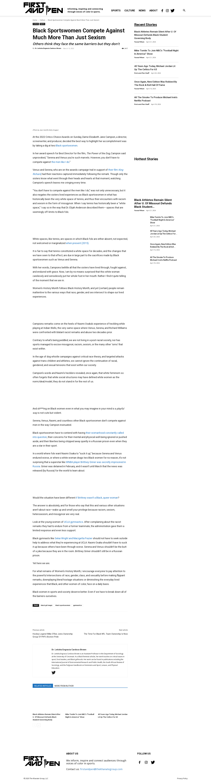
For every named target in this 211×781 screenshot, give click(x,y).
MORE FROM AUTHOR (64, 686)
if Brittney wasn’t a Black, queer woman (97, 497)
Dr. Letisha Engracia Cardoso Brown (48, 48)
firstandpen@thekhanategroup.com (101, 769)
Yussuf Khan (139, 42)
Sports (116, 10)
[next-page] (38, 725)
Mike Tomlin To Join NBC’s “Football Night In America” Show (162, 220)
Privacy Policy (182, 778)
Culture (129, 10)
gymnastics (77, 605)
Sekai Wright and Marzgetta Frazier (73, 538)
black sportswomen (62, 605)
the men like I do (60, 162)
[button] (184, 10)
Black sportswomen (66, 145)
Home (35, 20)
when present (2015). (77, 243)
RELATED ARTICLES (42, 686)
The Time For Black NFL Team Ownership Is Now (106, 634)
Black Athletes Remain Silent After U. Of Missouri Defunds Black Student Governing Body (46, 717)
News (142, 10)
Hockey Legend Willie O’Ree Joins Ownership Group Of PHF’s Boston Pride (53, 635)
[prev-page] (34, 725)
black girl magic (46, 605)
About (153, 10)
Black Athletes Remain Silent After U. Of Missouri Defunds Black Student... (153, 203)
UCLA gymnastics (73, 521)
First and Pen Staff (141, 73)
